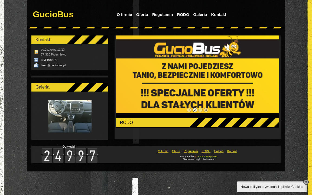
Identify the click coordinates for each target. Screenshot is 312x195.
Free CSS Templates (205, 156)
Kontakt (218, 14)
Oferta (142, 14)
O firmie (124, 14)
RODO (183, 14)
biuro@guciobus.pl (53, 65)
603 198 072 (49, 59)
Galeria (200, 14)
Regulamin (162, 14)
